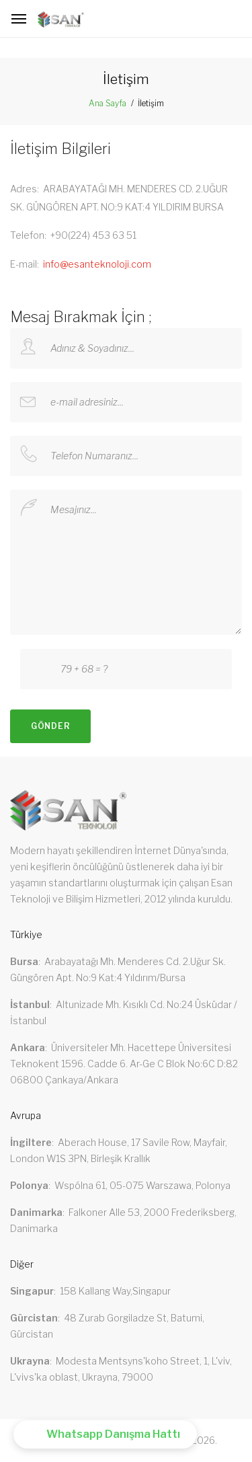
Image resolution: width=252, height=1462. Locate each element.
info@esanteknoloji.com (97, 264)
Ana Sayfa (107, 103)
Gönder (50, 726)
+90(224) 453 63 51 (93, 235)
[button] (105, 1434)
